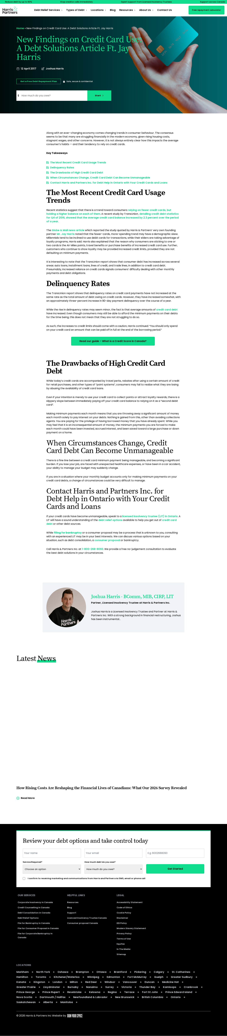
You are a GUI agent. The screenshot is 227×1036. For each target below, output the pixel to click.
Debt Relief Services (47, 10)
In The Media (123, 949)
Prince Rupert (51, 992)
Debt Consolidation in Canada (34, 913)
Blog (113, 10)
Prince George (25, 992)
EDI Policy (122, 923)
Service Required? (32, 862)
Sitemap (121, 954)
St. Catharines (181, 972)
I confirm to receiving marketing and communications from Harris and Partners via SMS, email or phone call (86, 878)
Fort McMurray (137, 977)
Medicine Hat (170, 982)
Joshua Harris (55, 68)
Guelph (158, 977)
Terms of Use (124, 939)
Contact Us (164, 10)
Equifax (121, 944)
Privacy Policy (124, 933)
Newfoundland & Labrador (90, 997)
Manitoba (66, 1002)
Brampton (82, 972)
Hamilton (22, 977)
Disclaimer (122, 918)
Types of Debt (75, 10)
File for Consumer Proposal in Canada (38, 928)
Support (71, 913)
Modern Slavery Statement (131, 928)
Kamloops (169, 987)
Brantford (120, 972)
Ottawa (101, 972)
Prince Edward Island (178, 992)
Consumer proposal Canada (82, 923)
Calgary (159, 972)
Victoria (126, 987)
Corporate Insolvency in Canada (35, 902)
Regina (112, 992)
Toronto (41, 977)
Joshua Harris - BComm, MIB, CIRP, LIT (132, 596)
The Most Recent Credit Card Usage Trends (78, 162)
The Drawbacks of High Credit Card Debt (76, 172)
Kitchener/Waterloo (67, 977)
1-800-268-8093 (92, 549)
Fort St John (150, 992)
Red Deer (91, 982)
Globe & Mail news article (68, 230)
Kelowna (94, 992)
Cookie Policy (124, 913)
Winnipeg (93, 977)
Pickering (140, 972)
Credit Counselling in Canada (33, 907)
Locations (97, 10)
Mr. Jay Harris (66, 234)
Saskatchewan (26, 1002)
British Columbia (152, 997)
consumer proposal (107, 540)
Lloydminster (51, 987)
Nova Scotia (24, 997)
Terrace (129, 992)
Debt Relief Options (28, 918)
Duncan (149, 982)
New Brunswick (124, 997)
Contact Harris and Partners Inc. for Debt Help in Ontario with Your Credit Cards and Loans (108, 182)
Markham (22, 972)
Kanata (21, 982)
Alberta (48, 1002)
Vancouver (130, 982)
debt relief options (110, 520)
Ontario (176, 997)
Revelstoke (74, 992)
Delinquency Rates (62, 167)
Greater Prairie (26, 987)
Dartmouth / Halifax (53, 997)
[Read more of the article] (113, 736)
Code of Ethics (124, 907)
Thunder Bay (147, 987)
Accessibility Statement (130, 902)
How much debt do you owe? (100, 862)
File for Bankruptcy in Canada (34, 923)
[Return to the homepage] (10, 10)
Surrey (109, 987)
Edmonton (113, 977)
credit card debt (167, 309)
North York (43, 972)
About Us (145, 10)
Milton (74, 982)
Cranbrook (191, 987)
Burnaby (73, 987)
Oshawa (63, 972)
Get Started (175, 868)
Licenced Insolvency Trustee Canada (87, 918)
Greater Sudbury (182, 977)
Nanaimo (92, 987)
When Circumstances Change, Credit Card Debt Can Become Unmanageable (100, 177)
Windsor (110, 982)
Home (20, 28)
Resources (126, 10)
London (57, 982)
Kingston (39, 982)
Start (99, 95)
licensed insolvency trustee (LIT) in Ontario (150, 516)
